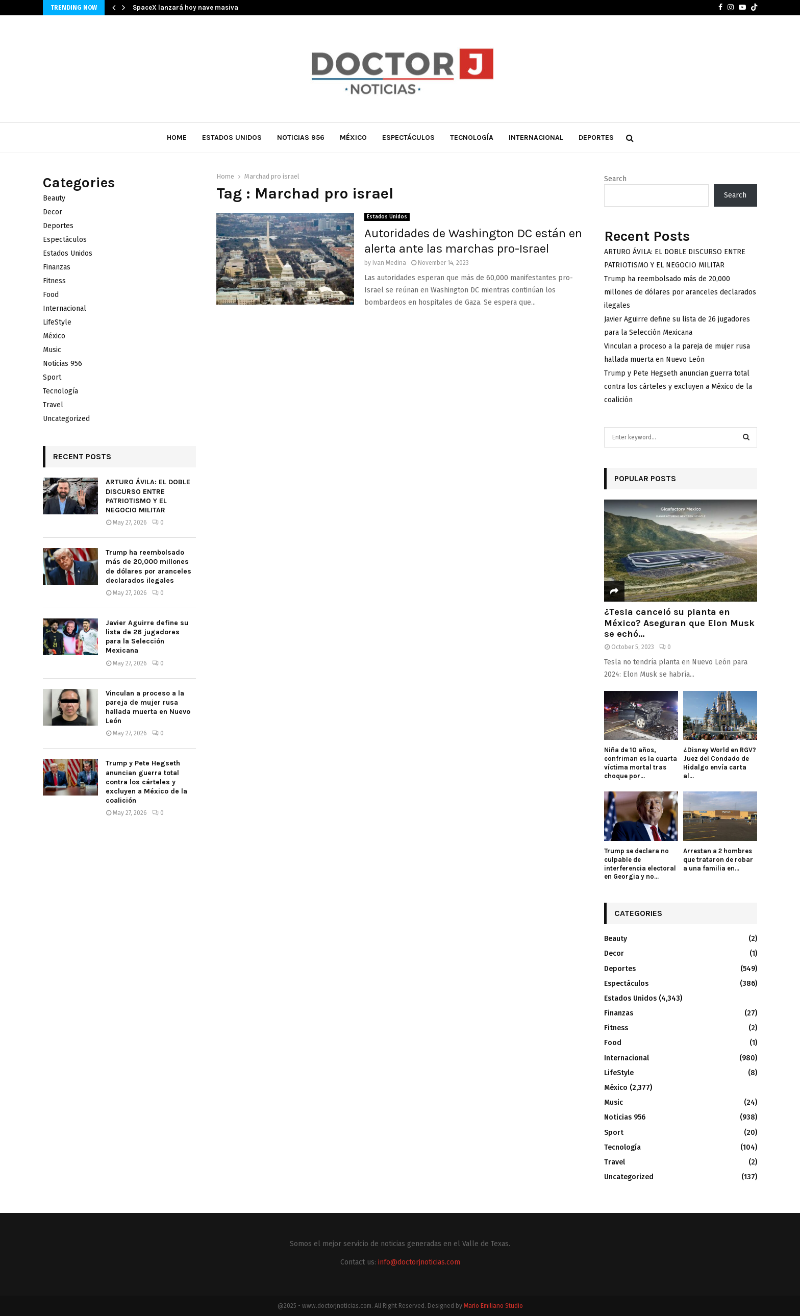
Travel (53, 405)
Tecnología (471, 137)
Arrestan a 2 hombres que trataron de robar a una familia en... (718, 859)
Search (615, 179)
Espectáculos (408, 137)
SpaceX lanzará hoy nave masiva (185, 7)
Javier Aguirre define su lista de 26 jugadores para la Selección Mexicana (147, 636)
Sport (52, 377)
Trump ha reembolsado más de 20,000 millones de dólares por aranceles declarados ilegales (148, 566)
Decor (52, 212)
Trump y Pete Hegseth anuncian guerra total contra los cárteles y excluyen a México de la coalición (146, 782)
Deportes (596, 137)
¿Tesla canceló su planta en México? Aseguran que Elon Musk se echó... (679, 622)
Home (177, 137)
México (353, 137)
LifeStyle (57, 322)
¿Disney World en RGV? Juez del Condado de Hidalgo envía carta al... (719, 762)
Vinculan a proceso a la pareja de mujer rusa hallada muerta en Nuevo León (148, 707)
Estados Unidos (232, 137)
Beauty (54, 198)
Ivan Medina (389, 262)
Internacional (536, 137)
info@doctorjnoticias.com (419, 1262)
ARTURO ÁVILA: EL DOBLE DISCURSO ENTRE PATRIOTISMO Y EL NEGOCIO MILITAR (148, 496)
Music (52, 349)
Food (51, 294)
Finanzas (56, 267)
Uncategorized (66, 418)
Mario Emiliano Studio (493, 1305)
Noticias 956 (300, 137)
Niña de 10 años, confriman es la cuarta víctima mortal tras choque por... (640, 762)
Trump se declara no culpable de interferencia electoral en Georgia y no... (640, 863)
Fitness (54, 281)
